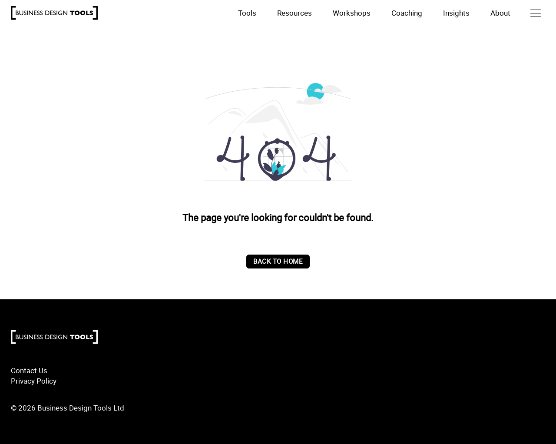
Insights (456, 13)
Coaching (406, 13)
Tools (247, 13)
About (500, 13)
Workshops (352, 13)
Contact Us (29, 370)
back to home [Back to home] (278, 261)
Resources (294, 13)
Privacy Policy (33, 381)
